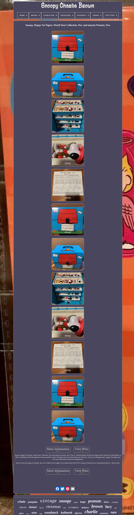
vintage (48, 501)
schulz (21, 501)
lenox (106, 502)
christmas (53, 506)
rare (114, 512)
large (83, 502)
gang (27, 513)
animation (104, 513)
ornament (73, 507)
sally (40, 513)
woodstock (51, 512)
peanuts (94, 501)
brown (97, 506)
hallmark (66, 512)
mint (34, 512)
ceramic (115, 502)
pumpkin (32, 502)
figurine (78, 513)
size (64, 508)
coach (76, 502)
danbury (85, 507)
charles (23, 507)
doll (115, 508)
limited (33, 507)
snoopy (65, 501)
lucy (108, 507)
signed (41, 508)
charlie (91, 511)
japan (21, 513)
